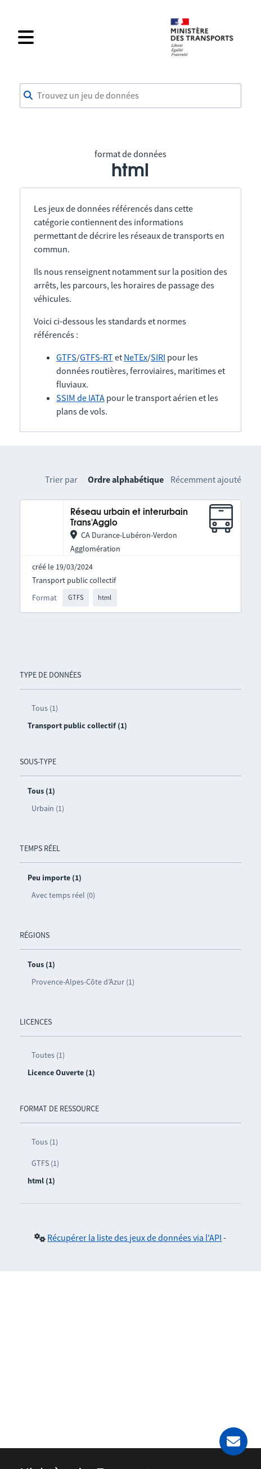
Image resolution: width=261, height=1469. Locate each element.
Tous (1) (45, 708)
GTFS (66, 357)
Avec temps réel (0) (63, 895)
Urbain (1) (48, 808)
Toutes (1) (48, 1055)
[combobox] (130, 95)
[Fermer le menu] (86, 37)
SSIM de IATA (80, 397)
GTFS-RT (96, 357)
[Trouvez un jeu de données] (130, 95)
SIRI (158, 357)
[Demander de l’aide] (233, 1441)
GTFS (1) (45, 1163)
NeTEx (135, 357)
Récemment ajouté (205, 479)
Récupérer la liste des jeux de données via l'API (134, 1237)
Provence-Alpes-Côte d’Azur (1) (83, 982)
